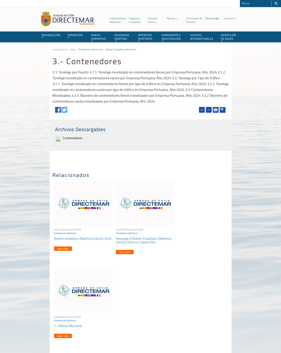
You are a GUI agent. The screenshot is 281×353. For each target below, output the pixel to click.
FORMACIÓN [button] (75, 35)
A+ (202, 109)
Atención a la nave (202, 301)
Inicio (72, 49)
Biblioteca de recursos (100, 342)
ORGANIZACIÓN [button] (50, 35)
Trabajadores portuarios (204, 305)
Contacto (230, 18)
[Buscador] (255, 3)
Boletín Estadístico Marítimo (121, 49)
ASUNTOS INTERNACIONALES (201, 36)
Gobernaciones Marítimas (118, 20)
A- (209, 109)
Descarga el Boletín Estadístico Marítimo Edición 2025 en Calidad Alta (139, 238)
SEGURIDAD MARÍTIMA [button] (122, 37)
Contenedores (72, 138)
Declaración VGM (201, 310)
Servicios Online (153, 20)
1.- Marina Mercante (186, 236)
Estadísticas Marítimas (90, 49)
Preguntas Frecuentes (135, 20)
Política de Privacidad (76, 342)
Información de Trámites (194, 20)
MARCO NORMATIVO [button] (98, 37)
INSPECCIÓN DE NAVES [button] (228, 37)
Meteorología (212, 18)
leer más (63, 250)
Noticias (172, 18)
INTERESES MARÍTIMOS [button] (145, 37)
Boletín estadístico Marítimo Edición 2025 (79, 238)
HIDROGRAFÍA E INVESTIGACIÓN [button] (171, 37)
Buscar (276, 3)
